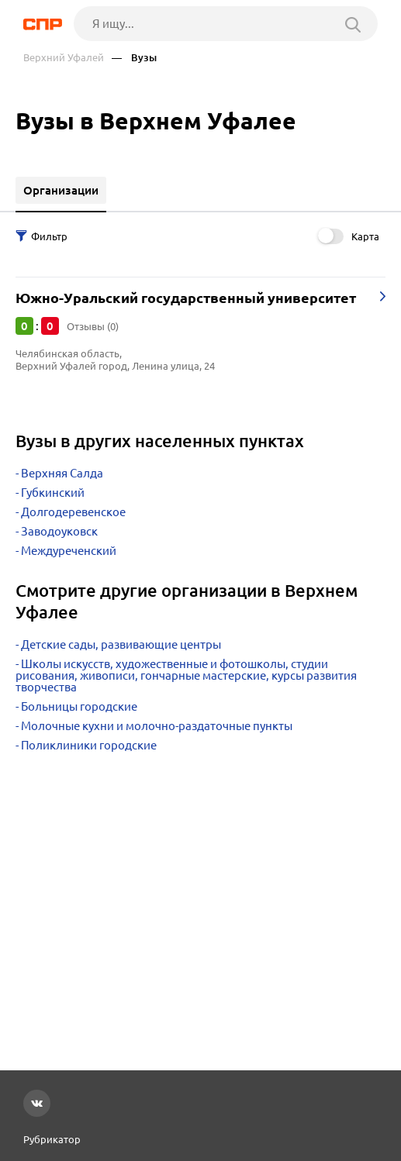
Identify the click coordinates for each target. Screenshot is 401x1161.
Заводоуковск (59, 531)
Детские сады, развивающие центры (121, 644)
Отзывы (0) (93, 326)
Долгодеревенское (73, 512)
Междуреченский (68, 550)
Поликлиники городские (89, 745)
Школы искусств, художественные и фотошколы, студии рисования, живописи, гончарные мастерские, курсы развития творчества (186, 675)
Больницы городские (79, 706)
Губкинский (53, 492)
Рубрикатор (52, 1139)
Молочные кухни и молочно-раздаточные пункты (156, 726)
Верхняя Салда (62, 473)
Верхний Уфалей (63, 58)
